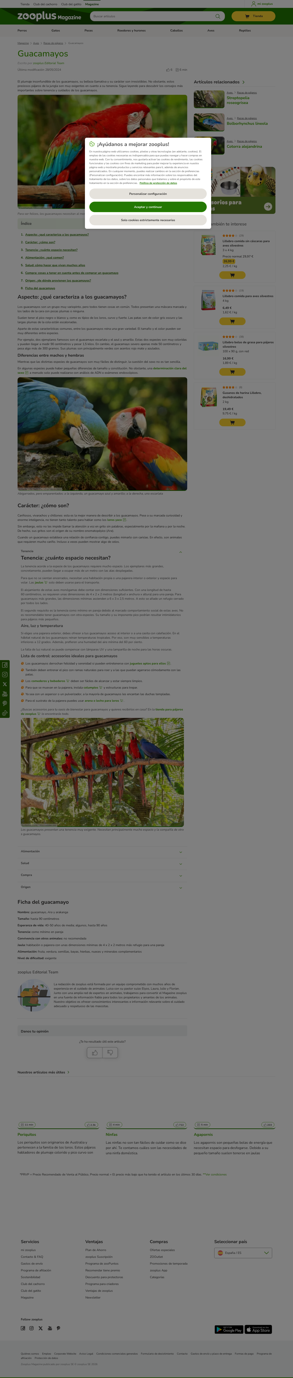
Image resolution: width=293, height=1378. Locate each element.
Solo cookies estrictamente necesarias (148, 220)
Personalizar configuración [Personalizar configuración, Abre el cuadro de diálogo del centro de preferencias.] (148, 194)
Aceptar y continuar (148, 207)
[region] (148, 183)
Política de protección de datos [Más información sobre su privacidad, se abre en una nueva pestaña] (158, 183)
